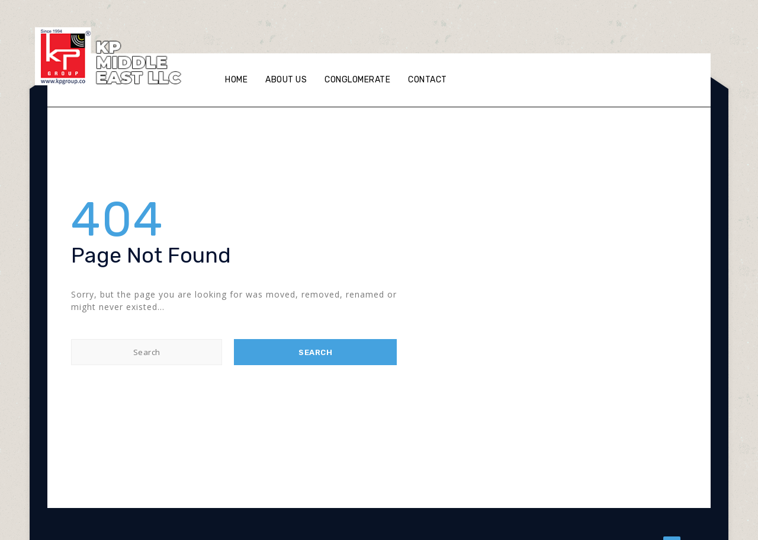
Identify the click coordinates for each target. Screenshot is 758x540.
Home (236, 80)
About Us (286, 80)
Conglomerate (357, 80)
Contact (427, 80)
